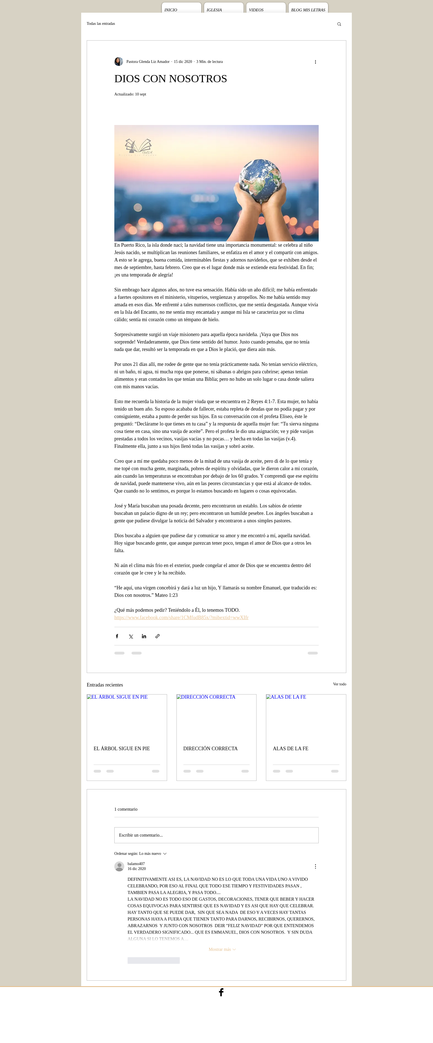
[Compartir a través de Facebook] (117, 636)
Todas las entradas (101, 24)
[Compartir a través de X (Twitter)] (130, 636)
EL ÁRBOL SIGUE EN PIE (122, 748)
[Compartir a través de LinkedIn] (144, 636)
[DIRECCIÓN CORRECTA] (217, 717)
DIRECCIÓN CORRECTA (210, 748)
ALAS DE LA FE (290, 748)
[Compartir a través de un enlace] (157, 636)
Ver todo (339, 684)
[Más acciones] (315, 61)
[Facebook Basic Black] (221, 992)
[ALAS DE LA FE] (306, 717)
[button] (339, 24)
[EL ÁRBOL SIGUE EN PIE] (127, 717)
